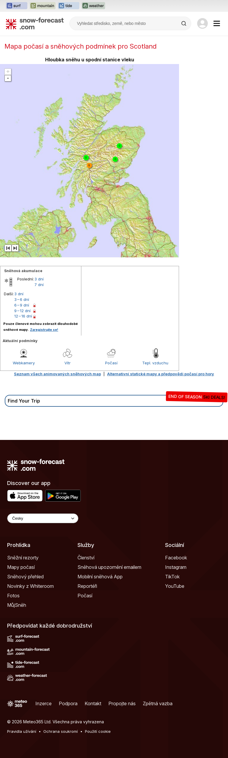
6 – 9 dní (21, 305)
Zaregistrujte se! (44, 330)
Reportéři (87, 586)
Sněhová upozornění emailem (109, 567)
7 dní (39, 284)
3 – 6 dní (21, 299)
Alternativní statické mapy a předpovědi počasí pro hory (160, 373)
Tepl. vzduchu (155, 362)
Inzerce (43, 703)
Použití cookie (98, 731)
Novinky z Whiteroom (30, 586)
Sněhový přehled (25, 577)
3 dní (39, 279)
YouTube (174, 586)
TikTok (172, 577)
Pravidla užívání (21, 731)
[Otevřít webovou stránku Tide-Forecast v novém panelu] (68, 6)
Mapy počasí (21, 567)
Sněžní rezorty (23, 558)
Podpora (68, 703)
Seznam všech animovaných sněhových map (57, 373)
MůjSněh (16, 605)
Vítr (67, 362)
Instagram (175, 567)
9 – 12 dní (22, 310)
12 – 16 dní (23, 316)
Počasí (111, 362)
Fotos (13, 596)
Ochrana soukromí (60, 731)
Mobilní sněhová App (100, 577)
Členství (85, 558)
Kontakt (93, 703)
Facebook (176, 558)
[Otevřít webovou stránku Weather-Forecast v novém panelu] (93, 6)
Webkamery (24, 362)
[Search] (184, 23)
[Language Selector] (42, 518)
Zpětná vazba (157, 703)
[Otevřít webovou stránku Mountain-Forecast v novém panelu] (43, 6)
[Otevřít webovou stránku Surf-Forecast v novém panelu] (16, 6)
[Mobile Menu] (216, 23)
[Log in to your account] (202, 23)
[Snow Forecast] (35, 23)
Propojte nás (122, 703)
